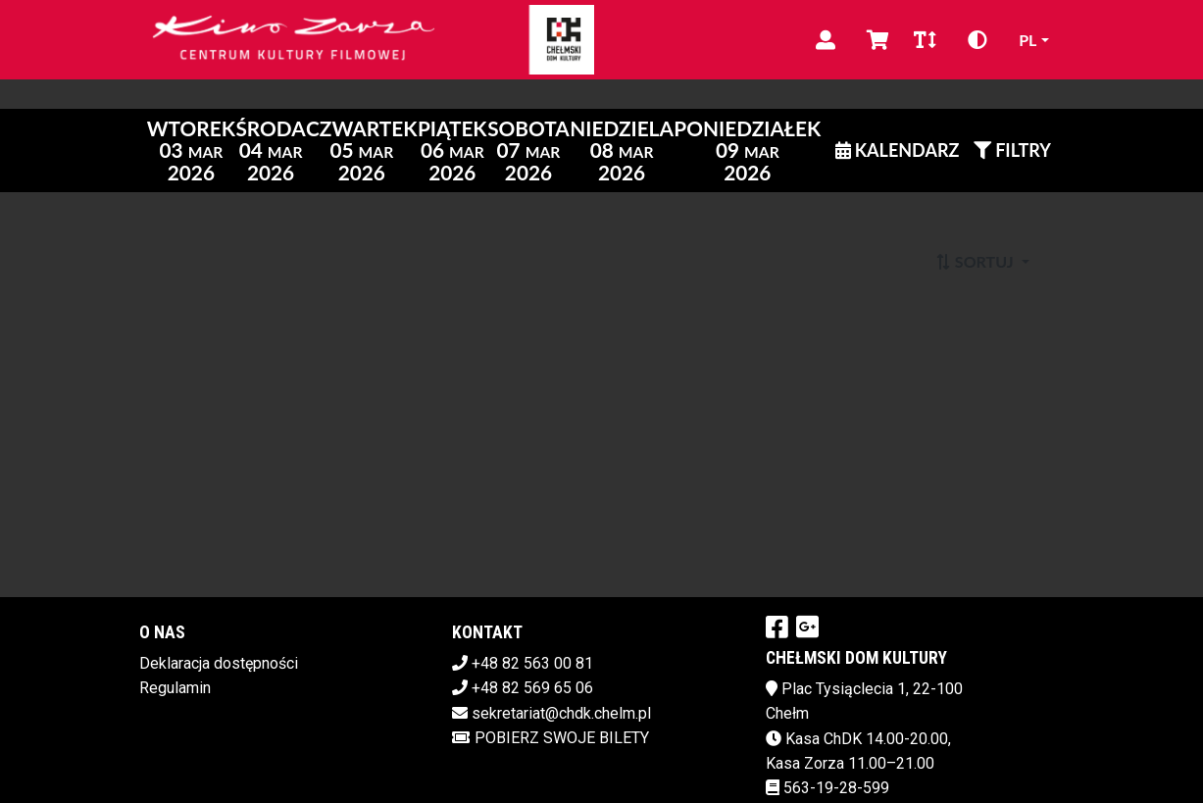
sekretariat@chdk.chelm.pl (561, 713)
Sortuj (976, 261)
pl (1027, 39)
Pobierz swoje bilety (550, 737)
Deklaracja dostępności (218, 663)
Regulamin (175, 687)
